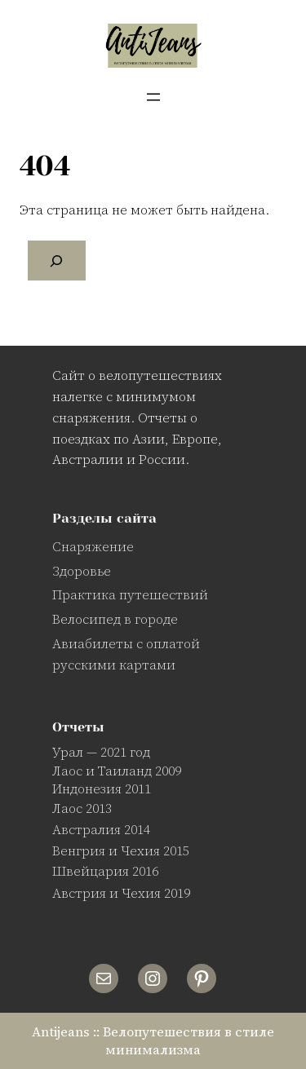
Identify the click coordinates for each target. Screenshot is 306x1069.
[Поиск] (57, 261)
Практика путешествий (130, 594)
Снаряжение (93, 546)
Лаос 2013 (82, 808)
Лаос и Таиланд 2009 (116, 771)
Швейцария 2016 (105, 871)
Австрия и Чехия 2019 (121, 893)
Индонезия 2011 (101, 788)
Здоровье (81, 571)
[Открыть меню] (153, 97)
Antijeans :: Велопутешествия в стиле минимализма (153, 1041)
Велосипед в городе (115, 619)
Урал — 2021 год (101, 752)
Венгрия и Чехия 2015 (120, 850)
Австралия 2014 (101, 829)
